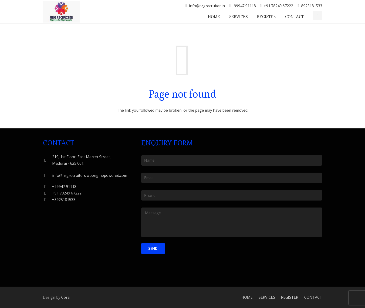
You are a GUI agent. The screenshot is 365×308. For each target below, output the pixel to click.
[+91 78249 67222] (47, 193)
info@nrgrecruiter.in (207, 5)
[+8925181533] (47, 200)
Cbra (65, 297)
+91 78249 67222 (278, 5)
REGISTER (289, 297)
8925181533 (311, 5)
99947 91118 (244, 5)
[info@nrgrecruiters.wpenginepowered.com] (47, 175)
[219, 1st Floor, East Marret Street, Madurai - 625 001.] (47, 160)
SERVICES (267, 297)
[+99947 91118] (47, 186)
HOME (247, 297)
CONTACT (313, 297)
